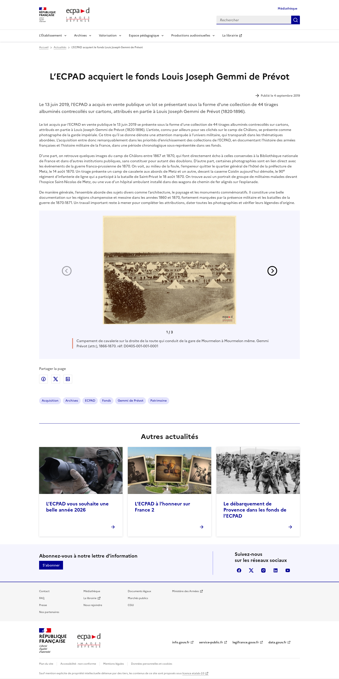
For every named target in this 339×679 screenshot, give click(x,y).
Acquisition (50, 400)
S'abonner (51, 565)
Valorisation (108, 35)
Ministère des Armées (185, 591)
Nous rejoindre (92, 605)
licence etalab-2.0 (193, 673)
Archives (80, 35)
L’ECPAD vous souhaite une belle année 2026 (77, 506)
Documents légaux (139, 591)
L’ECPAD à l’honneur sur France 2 (162, 506)
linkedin (275, 570)
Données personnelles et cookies (151, 664)
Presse (43, 605)
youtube (287, 570)
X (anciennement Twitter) (251, 570)
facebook (239, 570)
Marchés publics (138, 598)
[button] (272, 271)
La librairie (230, 35)
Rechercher (295, 20)
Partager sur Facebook (43, 379)
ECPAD (90, 400)
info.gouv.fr (180, 642)
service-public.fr (211, 642)
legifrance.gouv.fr (246, 642)
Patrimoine (158, 400)
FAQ (41, 598)
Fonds (106, 400)
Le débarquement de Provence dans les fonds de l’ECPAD (254, 510)
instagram (263, 570)
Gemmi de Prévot (130, 400)
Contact (44, 591)
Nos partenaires (49, 612)
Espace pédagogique (144, 35)
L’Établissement (50, 35)
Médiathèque (287, 8)
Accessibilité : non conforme (78, 664)
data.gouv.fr (277, 642)
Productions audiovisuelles (190, 35)
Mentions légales (113, 664)
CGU (131, 605)
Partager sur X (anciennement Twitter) (55, 379)
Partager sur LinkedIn (67, 379)
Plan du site (46, 664)
